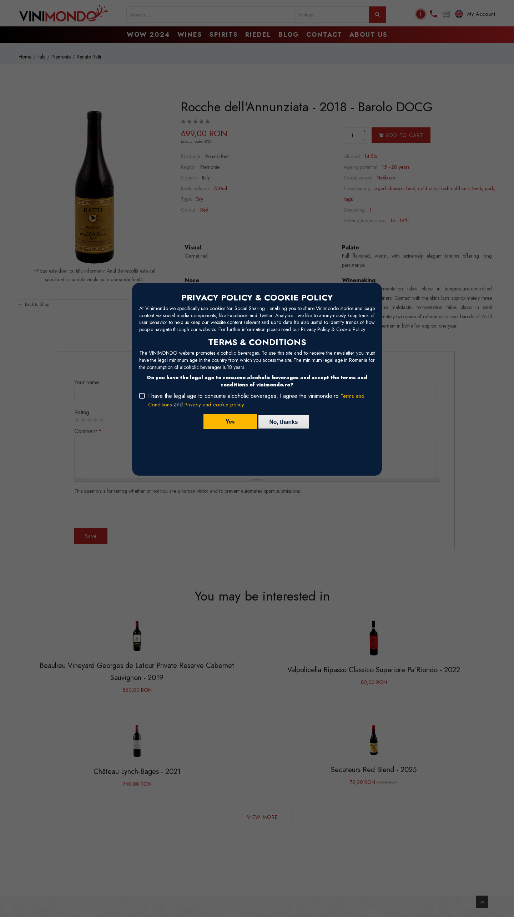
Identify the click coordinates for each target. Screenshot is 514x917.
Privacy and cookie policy (216, 404)
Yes (228, 421)
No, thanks (283, 422)
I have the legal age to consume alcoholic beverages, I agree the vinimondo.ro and (256, 400)
